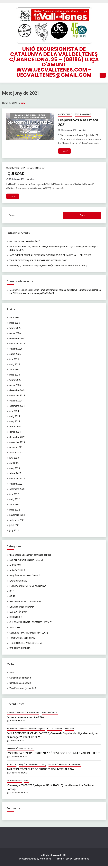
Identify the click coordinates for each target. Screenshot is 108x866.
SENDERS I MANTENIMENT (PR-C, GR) (28, 632)
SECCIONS (14, 627)
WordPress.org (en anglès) (22, 688)
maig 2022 (14, 499)
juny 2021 (14, 530)
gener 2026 (15, 333)
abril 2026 (14, 317)
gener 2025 (15, 385)
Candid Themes (81, 858)
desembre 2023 (17, 437)
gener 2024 (15, 431)
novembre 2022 (17, 478)
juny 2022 (14, 494)
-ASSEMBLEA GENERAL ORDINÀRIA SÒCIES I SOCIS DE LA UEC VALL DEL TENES (50, 255)
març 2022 (14, 509)
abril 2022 (14, 504)
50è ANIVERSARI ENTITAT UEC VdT (27, 559)
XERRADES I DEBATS (20, 648)
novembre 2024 (17, 395)
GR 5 (11, 591)
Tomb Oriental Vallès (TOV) (22, 637)
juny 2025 (14, 359)
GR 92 (12, 596)
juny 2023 (14, 457)
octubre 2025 (15, 348)
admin (84, 130)
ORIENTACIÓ (15, 617)
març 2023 (14, 468)
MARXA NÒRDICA (18, 611)
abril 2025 (14, 369)
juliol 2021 (14, 525)
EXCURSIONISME (83, 114)
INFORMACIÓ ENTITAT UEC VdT (25, 601)
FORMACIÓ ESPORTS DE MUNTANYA (27, 585)
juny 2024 (14, 411)
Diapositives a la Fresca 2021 (78, 122)
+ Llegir (64, 151)
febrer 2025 (15, 379)
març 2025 (14, 374)
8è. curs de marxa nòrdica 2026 (24, 241)
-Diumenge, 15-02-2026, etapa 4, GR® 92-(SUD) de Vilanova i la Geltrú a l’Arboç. (48, 265)
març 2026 (14, 322)
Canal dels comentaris (20, 682)
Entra (11, 672)
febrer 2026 (15, 328)
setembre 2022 (17, 489)
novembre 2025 (17, 343)
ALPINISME (15, 565)
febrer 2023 (15, 473)
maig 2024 (14, 416)
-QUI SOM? (15, 173)
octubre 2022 (15, 483)
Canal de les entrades (20, 677)
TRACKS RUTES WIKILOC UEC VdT (26, 643)
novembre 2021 (17, 514)
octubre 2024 (15, 400)
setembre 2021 (17, 520)
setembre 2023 (17, 452)
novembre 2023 (17, 442)
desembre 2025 (17, 338)
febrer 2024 (15, 426)
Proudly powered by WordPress (35, 858)
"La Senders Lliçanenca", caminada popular (30, 554)
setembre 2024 (17, 405)
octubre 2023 (15, 447)
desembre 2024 (17, 390)
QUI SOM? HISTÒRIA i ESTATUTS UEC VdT (25, 168)
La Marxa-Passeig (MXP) (21, 606)
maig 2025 (14, 364)
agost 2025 (15, 354)
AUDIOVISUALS (65, 114)
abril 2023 (14, 463)
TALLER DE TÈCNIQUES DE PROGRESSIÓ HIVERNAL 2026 (38, 260)
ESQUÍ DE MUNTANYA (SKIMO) (24, 575)
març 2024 (14, 421)
